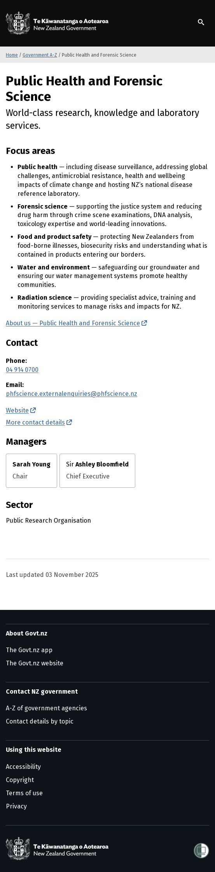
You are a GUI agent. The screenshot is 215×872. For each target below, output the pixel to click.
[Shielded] (201, 848)
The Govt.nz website (34, 663)
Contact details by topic (39, 721)
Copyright (20, 780)
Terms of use (24, 793)
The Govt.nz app (29, 650)
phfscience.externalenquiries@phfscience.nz (71, 393)
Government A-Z (40, 55)
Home (12, 55)
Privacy (16, 806)
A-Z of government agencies (46, 708)
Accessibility (23, 766)
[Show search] (201, 22)
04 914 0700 (22, 369)
